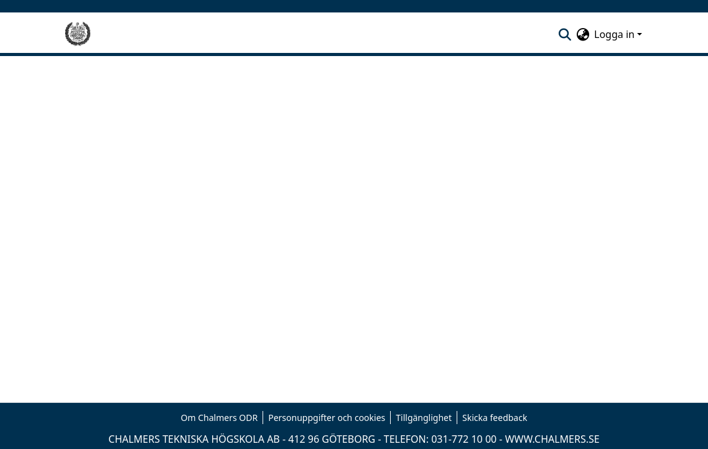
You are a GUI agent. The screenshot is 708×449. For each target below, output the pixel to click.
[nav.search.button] (564, 34)
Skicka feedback (494, 417)
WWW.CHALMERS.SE (552, 439)
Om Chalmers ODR (219, 417)
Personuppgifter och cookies (326, 417)
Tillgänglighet (424, 417)
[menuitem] (582, 34)
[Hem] (78, 34)
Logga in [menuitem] (614, 34)
